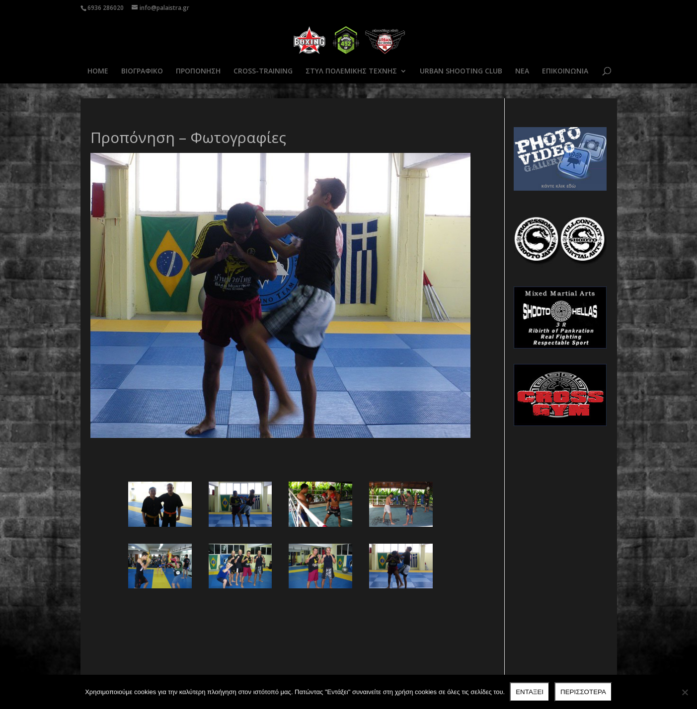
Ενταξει (529, 692)
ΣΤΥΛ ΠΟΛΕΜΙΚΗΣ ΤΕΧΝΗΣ (351, 71)
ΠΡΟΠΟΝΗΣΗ (198, 71)
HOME (97, 71)
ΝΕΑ (522, 71)
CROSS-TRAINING (263, 71)
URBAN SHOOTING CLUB (461, 71)
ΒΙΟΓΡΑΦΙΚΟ (142, 71)
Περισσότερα (583, 692)
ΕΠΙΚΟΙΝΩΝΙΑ (565, 71)
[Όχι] (685, 692)
